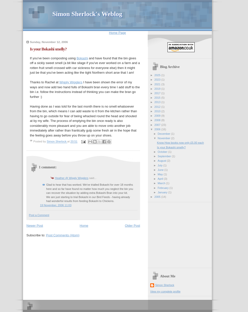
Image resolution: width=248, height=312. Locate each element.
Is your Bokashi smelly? (171, 147)
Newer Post (34, 225)
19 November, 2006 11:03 (55, 205)
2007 (157, 124)
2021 (157, 84)
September (165, 156)
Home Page (117, 33)
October (163, 151)
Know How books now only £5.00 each (180, 142)
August (162, 160)
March (162, 183)
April (161, 178)
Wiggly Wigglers (70, 82)
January (163, 192)
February (163, 187)
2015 (157, 97)
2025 (157, 75)
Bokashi (82, 58)
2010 (157, 111)
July (160, 165)
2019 (157, 88)
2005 (157, 196)
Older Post (132, 225)
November (164, 138)
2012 (157, 106)
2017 (157, 93)
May (161, 174)
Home (84, 225)
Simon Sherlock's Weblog (87, 14)
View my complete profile (165, 291)
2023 (157, 79)
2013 (157, 102)
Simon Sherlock (164, 285)
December (164, 133)
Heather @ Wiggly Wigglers (71, 178)
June (161, 169)
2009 (157, 115)
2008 (157, 120)
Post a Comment (39, 215)
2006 (157, 129)
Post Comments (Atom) (63, 235)
